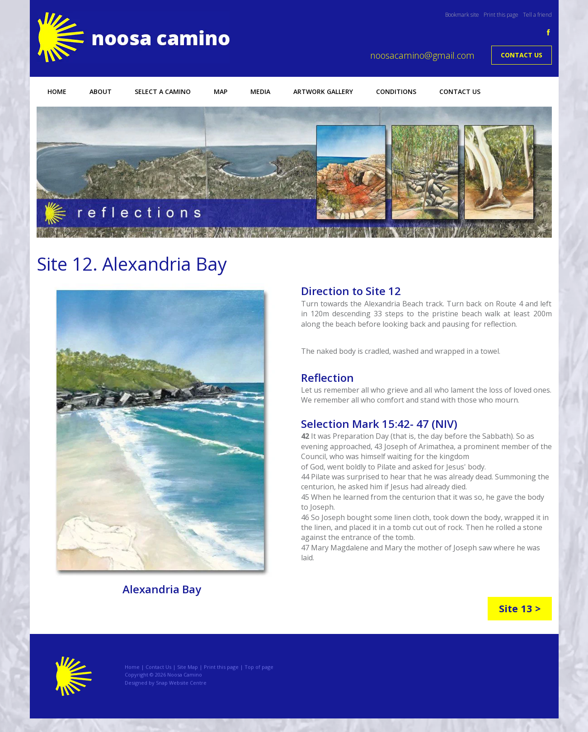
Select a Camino (162, 91)
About (100, 91)
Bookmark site (462, 15)
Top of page (259, 671)
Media (260, 91)
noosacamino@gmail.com (422, 55)
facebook (548, 32)
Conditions (396, 91)
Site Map (187, 671)
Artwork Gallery (323, 91)
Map (220, 91)
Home (56, 91)
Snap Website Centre (181, 688)
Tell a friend (537, 15)
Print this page (501, 15)
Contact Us (521, 55)
